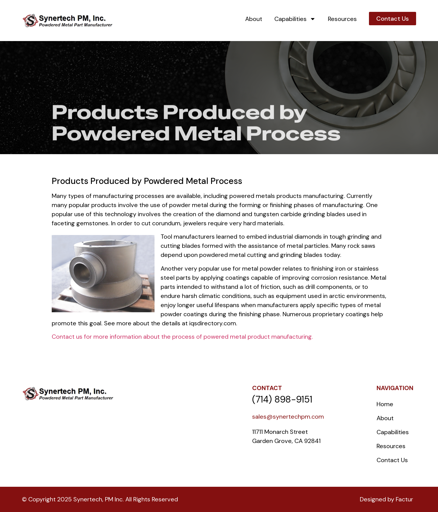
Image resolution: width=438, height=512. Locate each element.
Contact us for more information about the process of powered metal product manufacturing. (182, 337)
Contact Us (392, 460)
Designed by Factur (386, 499)
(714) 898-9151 (282, 399)
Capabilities (295, 19)
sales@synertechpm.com (288, 416)
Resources (342, 19)
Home (385, 404)
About (253, 19)
